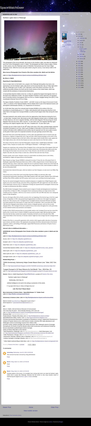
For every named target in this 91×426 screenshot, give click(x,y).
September (82, 38)
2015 (79, 78)
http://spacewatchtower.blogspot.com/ (37, 317)
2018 (79, 72)
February (81, 56)
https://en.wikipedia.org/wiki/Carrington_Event (30, 256)
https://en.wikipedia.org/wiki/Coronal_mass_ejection (39, 247)
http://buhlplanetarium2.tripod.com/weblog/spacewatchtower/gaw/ (26, 312)
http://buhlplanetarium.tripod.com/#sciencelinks (39, 297)
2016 (79, 76)
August (81, 40)
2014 (79, 80)
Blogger (61, 421)
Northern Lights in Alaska (26, 376)
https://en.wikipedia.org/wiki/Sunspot (23, 242)
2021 (79, 65)
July (80, 42)
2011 (79, 87)
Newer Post (7, 407)
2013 (79, 83)
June (80, 44)
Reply (8, 356)
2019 (79, 70)
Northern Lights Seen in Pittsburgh (83, 50)
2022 (79, 63)
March (81, 54)
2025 (79, 34)
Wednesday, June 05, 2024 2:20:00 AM (23, 352)
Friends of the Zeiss (47, 274)
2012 (79, 85)
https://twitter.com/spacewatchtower (19, 294)
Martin (8, 361)
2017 (79, 74)
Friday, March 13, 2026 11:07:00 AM (20, 361)
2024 (79, 36)
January (81, 58)
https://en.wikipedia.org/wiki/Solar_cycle (26, 250)
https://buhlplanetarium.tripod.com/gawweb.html (45, 341)
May (80, 47)
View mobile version (31, 411)
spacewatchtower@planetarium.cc (22, 302)
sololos (50, 421)
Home (31, 407)
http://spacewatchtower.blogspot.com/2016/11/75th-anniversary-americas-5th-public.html (29, 333)
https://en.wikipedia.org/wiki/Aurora (21, 239)
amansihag (10, 352)
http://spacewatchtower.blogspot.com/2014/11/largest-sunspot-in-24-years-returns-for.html (32, 271)
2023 (79, 61)
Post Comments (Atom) (15, 415)
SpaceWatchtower (12, 7)
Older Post (54, 407)
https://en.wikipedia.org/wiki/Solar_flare (25, 244)
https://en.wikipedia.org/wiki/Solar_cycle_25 (28, 253)
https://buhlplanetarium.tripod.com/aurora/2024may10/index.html (27, 75)
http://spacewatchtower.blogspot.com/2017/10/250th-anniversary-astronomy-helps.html (31, 266)
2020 (79, 68)
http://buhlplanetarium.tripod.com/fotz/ (39, 316)
